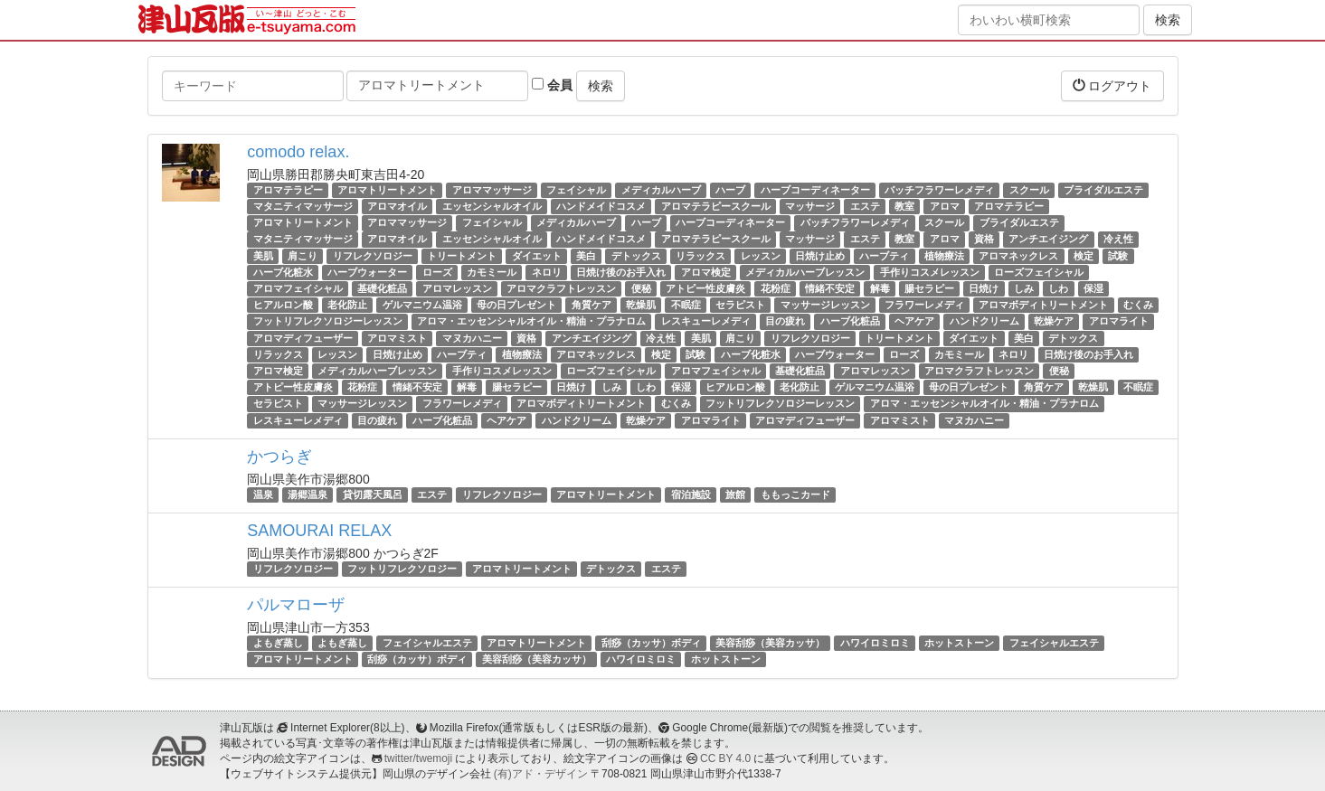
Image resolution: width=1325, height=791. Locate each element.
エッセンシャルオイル (492, 206)
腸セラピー (929, 288)
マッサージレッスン (825, 304)
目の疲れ (785, 320)
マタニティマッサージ (303, 206)
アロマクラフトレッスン (561, 288)
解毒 (880, 288)
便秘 (641, 288)
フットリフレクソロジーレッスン (327, 320)
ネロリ (547, 272)
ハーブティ (884, 255)
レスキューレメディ (706, 320)
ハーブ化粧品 (850, 320)
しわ (1058, 288)
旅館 (735, 494)
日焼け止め (820, 255)
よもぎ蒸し (278, 642)
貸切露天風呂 (372, 494)
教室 (904, 206)
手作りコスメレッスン (930, 272)
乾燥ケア (1054, 320)
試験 (1118, 255)
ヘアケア (914, 320)
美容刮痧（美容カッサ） (770, 642)
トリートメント (462, 255)
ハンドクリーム (984, 320)
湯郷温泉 (307, 494)
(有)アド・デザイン (541, 773)
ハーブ (730, 189)
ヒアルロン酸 (283, 304)
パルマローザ (296, 605)
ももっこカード (795, 494)
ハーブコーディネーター (815, 189)
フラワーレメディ (924, 304)
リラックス (700, 255)
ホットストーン (959, 642)
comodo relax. (298, 152)
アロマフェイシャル (298, 288)
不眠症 (686, 304)
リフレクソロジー (372, 255)
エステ (865, 206)
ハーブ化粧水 (283, 272)
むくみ (1138, 304)
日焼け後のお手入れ (621, 272)
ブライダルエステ (1103, 189)
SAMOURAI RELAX (319, 531)
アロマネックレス (1018, 255)
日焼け (983, 288)
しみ (1024, 288)
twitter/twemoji (418, 758)
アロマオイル (397, 206)
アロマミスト (397, 338)
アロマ (945, 206)
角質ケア (591, 304)
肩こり (302, 255)
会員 (552, 85)
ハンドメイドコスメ (601, 206)
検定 (1083, 255)
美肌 (263, 255)
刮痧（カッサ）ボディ (651, 642)
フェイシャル (576, 189)
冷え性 (1118, 239)
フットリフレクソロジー (402, 568)
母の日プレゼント (516, 304)
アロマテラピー (288, 189)
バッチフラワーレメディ (939, 189)
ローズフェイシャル (1039, 272)
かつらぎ (279, 456)
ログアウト (1112, 85)
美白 (586, 255)
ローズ (437, 272)
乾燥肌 (641, 304)
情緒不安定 (830, 288)
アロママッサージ (492, 189)
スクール (1029, 189)
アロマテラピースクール (716, 206)
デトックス (636, 255)
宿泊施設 (691, 494)
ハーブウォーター (367, 272)
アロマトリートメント (387, 189)
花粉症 (775, 288)
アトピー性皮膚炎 (705, 288)
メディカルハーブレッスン (805, 272)
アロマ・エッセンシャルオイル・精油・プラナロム (531, 320)
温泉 (263, 494)
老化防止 (347, 304)
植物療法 (944, 255)
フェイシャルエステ (427, 642)
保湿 (1093, 288)
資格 (984, 239)
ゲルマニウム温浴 (422, 304)
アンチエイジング (1048, 239)
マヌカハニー (472, 338)
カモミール (491, 272)
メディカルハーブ (661, 189)
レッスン (761, 255)
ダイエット (537, 255)
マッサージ (810, 206)
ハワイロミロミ (875, 642)
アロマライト (1119, 320)
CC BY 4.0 (725, 758)
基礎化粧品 (382, 288)
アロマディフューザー (303, 338)
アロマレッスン (457, 288)
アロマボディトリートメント (1043, 304)
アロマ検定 (706, 272)
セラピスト (740, 304)
